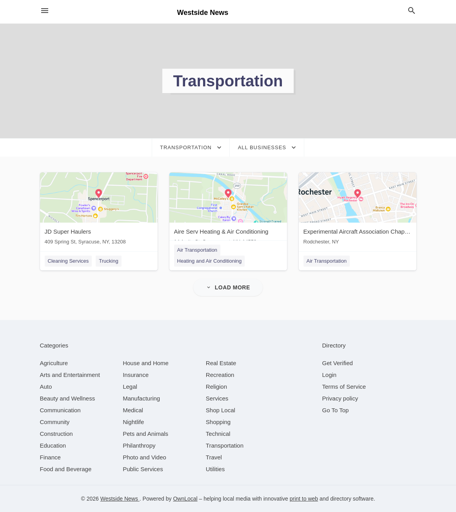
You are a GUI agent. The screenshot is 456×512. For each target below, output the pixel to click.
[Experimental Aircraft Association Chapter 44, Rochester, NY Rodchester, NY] (357, 210)
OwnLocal (185, 499)
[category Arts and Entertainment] (70, 374)
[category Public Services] (143, 469)
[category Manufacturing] (141, 398)
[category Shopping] (218, 422)
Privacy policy (340, 398)
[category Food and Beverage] (66, 469)
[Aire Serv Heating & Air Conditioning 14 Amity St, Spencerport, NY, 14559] (228, 210)
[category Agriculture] (54, 363)
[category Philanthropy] (139, 445)
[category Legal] (130, 386)
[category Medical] (133, 410)
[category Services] (217, 398)
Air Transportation (197, 250)
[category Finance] (50, 457)
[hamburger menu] (44, 11)
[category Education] (53, 445)
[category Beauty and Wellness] (67, 398)
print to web (304, 499)
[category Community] (55, 422)
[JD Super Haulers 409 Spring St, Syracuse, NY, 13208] (99, 210)
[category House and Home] (146, 363)
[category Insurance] (136, 374)
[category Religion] (216, 386)
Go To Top (335, 410)
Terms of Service (344, 386)
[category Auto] (46, 386)
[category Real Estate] (221, 363)
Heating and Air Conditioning (209, 261)
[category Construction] (56, 433)
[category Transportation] (224, 445)
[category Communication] (60, 410)
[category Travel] (214, 457)
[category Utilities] (215, 469)
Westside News (120, 499)
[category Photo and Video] (144, 457)
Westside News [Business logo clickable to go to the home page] (203, 12)
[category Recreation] (220, 374)
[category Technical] (218, 433)
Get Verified (337, 363)
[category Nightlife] (133, 422)
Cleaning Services (68, 261)
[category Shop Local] (220, 410)
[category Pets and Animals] (145, 433)
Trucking (108, 261)
